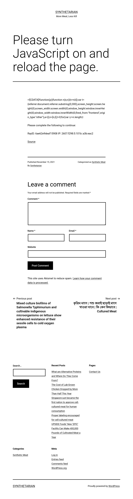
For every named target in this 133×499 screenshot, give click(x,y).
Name (31, 230)
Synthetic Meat (98, 162)
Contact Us (94, 371)
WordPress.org (59, 468)
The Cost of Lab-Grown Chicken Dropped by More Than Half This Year (64, 389)
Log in (54, 455)
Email (72, 230)
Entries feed (57, 459)
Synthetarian (66, 12)
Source (32, 141)
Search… (17, 365)
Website (32, 247)
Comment (33, 199)
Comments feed (59, 463)
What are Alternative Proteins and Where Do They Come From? (66, 376)
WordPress (114, 486)
